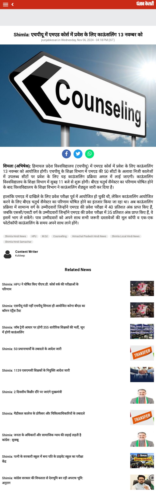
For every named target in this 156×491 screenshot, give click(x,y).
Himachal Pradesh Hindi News (89, 236)
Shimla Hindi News (15, 236)
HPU (34, 236)
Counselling (60, 236)
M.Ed (45, 236)
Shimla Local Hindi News (126, 236)
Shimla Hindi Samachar (18, 241)
